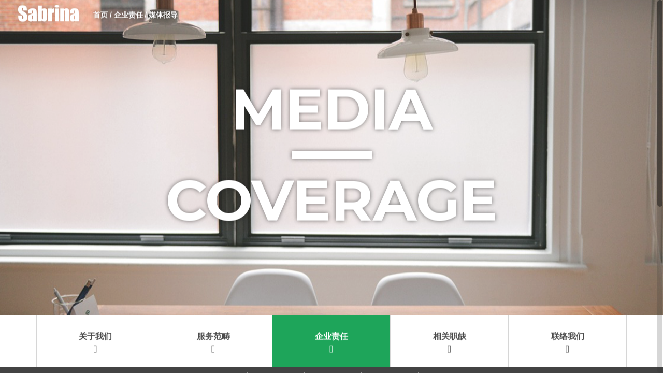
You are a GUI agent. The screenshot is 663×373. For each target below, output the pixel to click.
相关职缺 (449, 291)
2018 (275, 332)
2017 (332, 332)
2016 (389, 332)
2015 (445, 332)
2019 (218, 332)
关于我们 (95, 291)
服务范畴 (213, 291)
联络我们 (567, 291)
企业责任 (331, 291)
